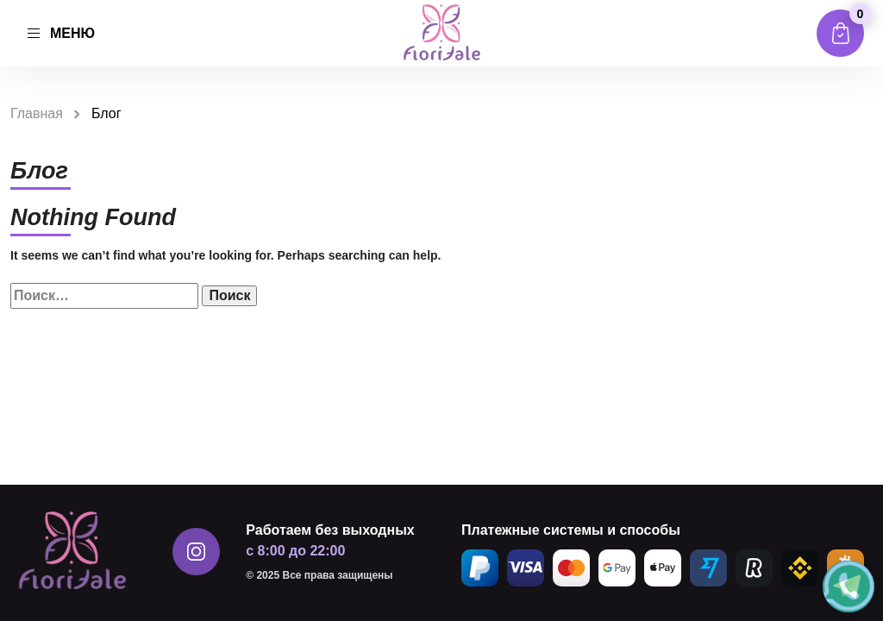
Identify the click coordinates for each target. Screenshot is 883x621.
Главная (36, 113)
